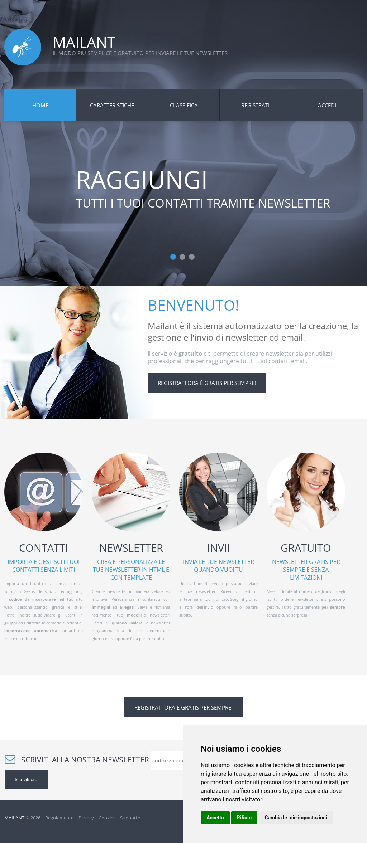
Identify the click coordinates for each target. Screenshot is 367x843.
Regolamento (59, 817)
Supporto (130, 817)
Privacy (86, 817)
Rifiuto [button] (244, 817)
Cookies (107, 817)
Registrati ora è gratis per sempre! (207, 382)
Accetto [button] (215, 817)
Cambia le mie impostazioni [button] (295, 817)
